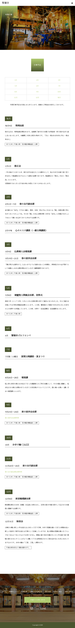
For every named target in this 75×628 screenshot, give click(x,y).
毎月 (59, 97)
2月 (37, 80)
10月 (59, 92)
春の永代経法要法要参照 (13, 472)
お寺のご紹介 (58, 591)
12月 (37, 97)
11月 (15, 97)
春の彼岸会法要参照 (12, 418)
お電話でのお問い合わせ (37, 600)
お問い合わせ (69, 591)
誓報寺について (14, 591)
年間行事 (24, 591)
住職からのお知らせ (36, 591)
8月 (16, 92)
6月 (37, 86)
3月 (59, 80)
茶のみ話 (48, 591)
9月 (37, 92)
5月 (16, 86)
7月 (59, 86)
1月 (16, 80)
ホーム (4, 591)
